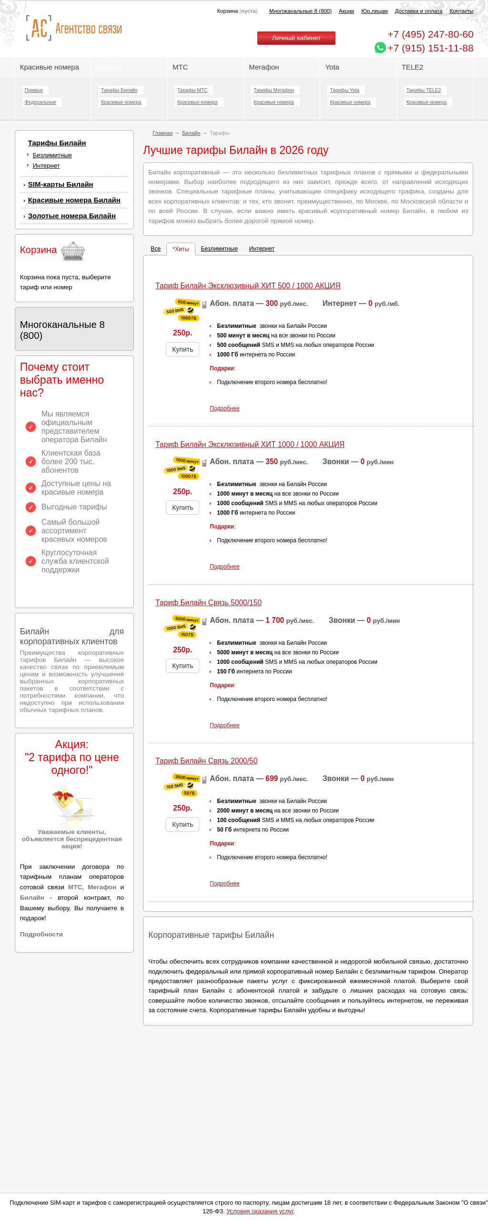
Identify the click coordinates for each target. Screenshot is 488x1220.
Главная (162, 133)
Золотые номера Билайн (72, 216)
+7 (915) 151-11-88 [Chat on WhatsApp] (430, 47)
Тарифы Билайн (119, 90)
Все (156, 248)
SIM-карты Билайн (60, 184)
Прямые (34, 90)
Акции (346, 11)
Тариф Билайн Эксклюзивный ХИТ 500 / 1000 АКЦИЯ (247, 286)
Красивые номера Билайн (74, 200)
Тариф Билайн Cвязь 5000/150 (208, 603)
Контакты (461, 11)
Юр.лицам (374, 11)
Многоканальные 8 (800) (300, 11)
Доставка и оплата (419, 11)
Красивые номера (50, 67)
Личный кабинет (296, 37)
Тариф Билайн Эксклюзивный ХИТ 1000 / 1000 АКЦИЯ (250, 444)
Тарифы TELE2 (424, 90)
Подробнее (224, 408)
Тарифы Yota (344, 90)
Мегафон (264, 67)
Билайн (108, 67)
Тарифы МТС (192, 90)
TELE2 (413, 67)
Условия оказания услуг (259, 1211)
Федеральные (40, 102)
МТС (180, 67)
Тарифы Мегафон (274, 90)
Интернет (46, 165)
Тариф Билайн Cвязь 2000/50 (206, 761)
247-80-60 (430, 34)
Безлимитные (52, 155)
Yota (332, 67)
